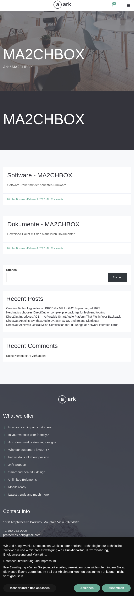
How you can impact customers (29, 427)
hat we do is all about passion (28, 457)
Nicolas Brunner (16, 199)
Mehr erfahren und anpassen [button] (30, 588)
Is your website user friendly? (28, 434)
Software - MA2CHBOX (39, 175)
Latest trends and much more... (29, 494)
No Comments (55, 199)
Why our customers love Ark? (28, 449)
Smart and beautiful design (26, 472)
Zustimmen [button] (116, 588)
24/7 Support (17, 464)
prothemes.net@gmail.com (21, 535)
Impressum (48, 561)
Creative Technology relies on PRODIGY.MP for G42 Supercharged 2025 (53, 308)
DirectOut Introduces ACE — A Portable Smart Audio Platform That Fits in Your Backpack (63, 316)
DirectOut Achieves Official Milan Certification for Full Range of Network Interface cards (62, 325)
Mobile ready (17, 487)
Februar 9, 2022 (36, 199)
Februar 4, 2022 (36, 248)
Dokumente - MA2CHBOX (43, 224)
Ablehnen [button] (87, 588)
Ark (6, 67)
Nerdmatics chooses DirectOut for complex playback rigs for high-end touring (55, 312)
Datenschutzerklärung (18, 561)
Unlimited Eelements (22, 479)
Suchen (11, 270)
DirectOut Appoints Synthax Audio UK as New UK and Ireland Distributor (52, 320)
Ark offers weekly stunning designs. (32, 442)
